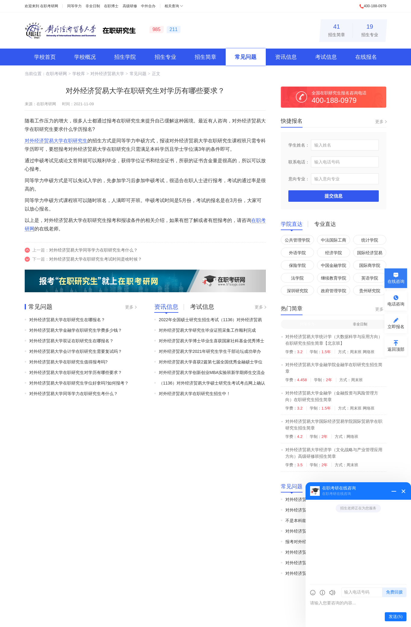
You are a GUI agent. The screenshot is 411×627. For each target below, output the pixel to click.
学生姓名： (298, 145)
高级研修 (130, 6)
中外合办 (148, 6)
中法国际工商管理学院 (333, 241)
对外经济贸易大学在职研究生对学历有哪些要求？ (75, 372)
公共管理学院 (297, 240)
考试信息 (326, 57)
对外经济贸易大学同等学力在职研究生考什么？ (93, 250)
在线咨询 (395, 281)
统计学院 (369, 240)
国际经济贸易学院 (369, 253)
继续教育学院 (333, 278)
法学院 (297, 278)
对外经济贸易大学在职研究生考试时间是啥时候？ (95, 259)
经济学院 (333, 252)
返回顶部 (395, 349)
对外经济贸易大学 (107, 73)
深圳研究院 (297, 290)
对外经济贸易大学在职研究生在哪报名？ (67, 319)
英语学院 (369, 278)
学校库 (78, 73)
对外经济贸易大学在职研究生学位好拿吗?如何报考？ (79, 383)
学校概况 (85, 57)
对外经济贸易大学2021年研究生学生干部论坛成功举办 (210, 351)
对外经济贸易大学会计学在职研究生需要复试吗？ (75, 351)
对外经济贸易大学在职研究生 (56, 140)
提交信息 (334, 195)
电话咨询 (395, 304)
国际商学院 (369, 265)
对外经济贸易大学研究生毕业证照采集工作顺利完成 (207, 330)
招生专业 (369, 29)
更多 (129, 307)
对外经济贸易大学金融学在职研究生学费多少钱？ (75, 330)
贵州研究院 (369, 290)
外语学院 (297, 252)
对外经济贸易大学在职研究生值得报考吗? (68, 361)
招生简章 (336, 29)
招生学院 (125, 57)
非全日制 (93, 6)
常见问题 (245, 57)
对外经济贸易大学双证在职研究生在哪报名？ (71, 340)
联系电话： (298, 162)
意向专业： (298, 178)
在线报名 (366, 57)
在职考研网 (49, 6)
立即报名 (395, 326)
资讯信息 (286, 57)
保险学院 (297, 265)
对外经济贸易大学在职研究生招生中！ (195, 393)
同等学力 (74, 6)
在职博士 (111, 6)
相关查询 (172, 6)
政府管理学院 (333, 290)
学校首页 (45, 57)
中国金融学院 (333, 265)
